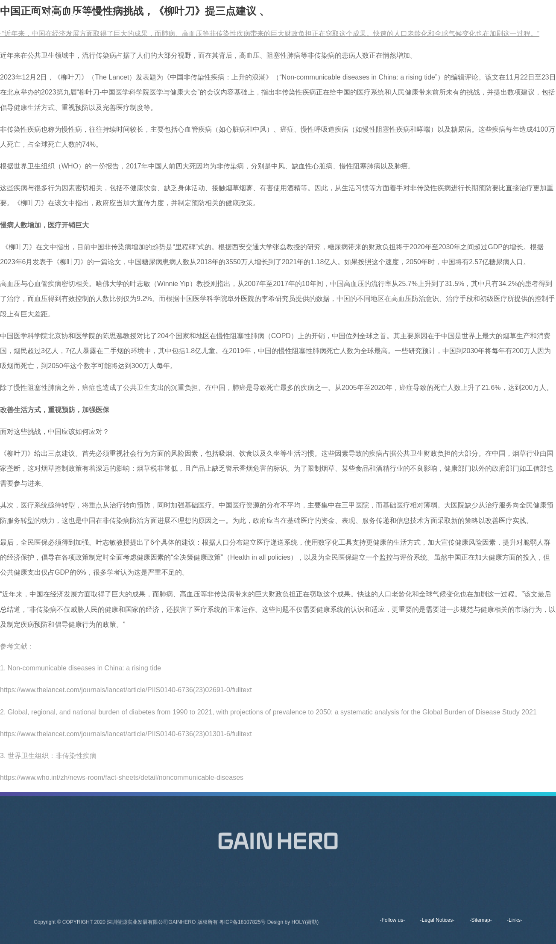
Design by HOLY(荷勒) (293, 924)
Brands (348, 17)
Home (272, 17)
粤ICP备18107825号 (243, 924)
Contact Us (466, 17)
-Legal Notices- (437, 920)
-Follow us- (392, 920)
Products (388, 17)
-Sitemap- (481, 920)
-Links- (514, 920)
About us (310, 17)
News (425, 17)
